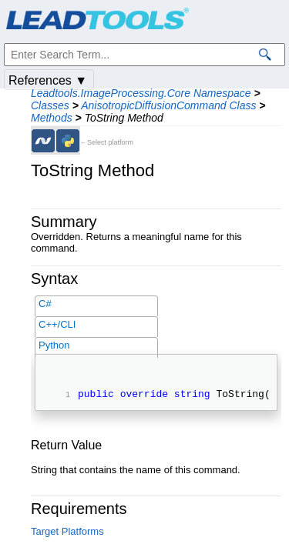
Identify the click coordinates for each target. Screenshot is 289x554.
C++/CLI (57, 324)
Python (54, 345)
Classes (50, 105)
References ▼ (47, 80)
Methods (51, 118)
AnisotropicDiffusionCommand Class (168, 105)
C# (45, 303)
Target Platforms (67, 533)
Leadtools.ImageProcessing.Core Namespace (141, 93)
